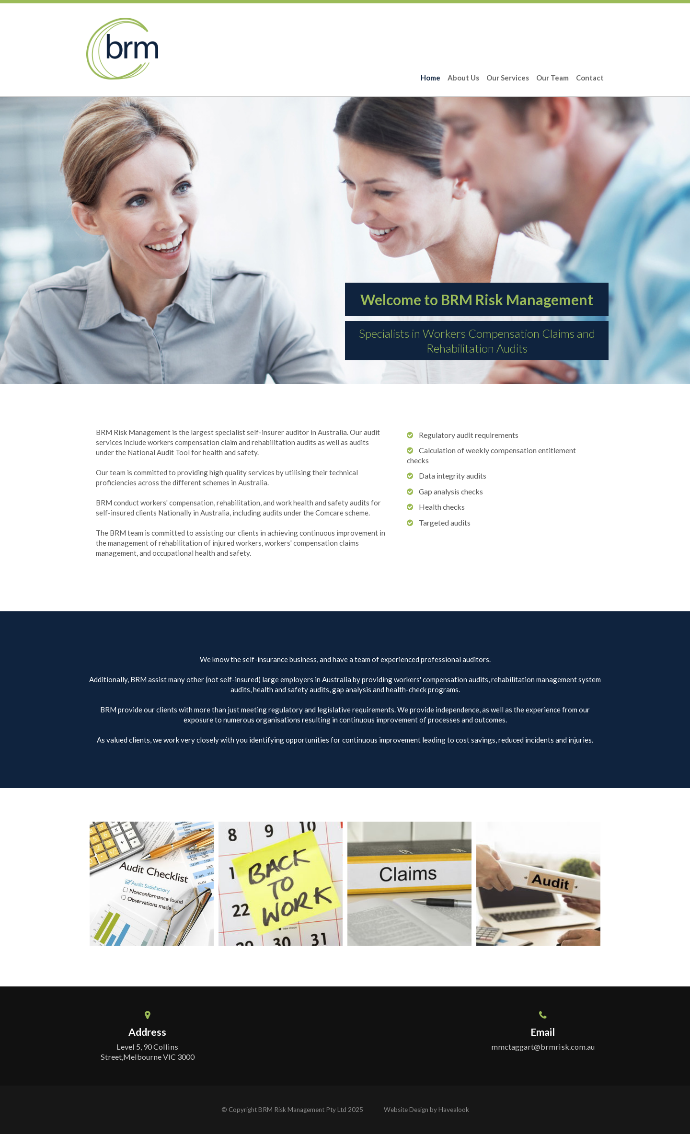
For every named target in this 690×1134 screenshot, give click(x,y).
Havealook (453, 1109)
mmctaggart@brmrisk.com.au (543, 1046)
